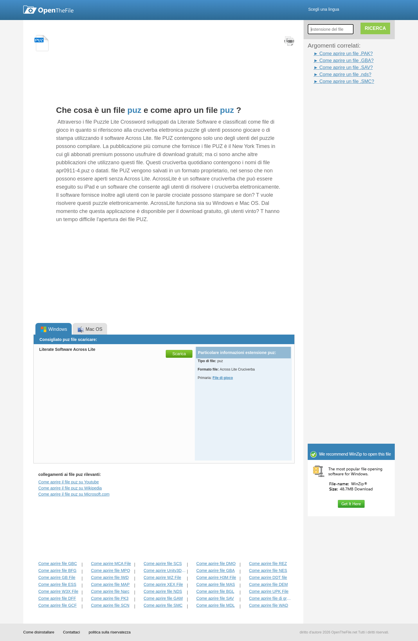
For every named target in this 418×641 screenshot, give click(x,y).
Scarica (179, 353)
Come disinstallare (38, 632)
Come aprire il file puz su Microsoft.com (73, 494)
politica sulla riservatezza (110, 632)
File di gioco (222, 378)
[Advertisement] (354, 172)
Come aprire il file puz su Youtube (68, 482)
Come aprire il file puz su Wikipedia (70, 488)
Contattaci (71, 632)
